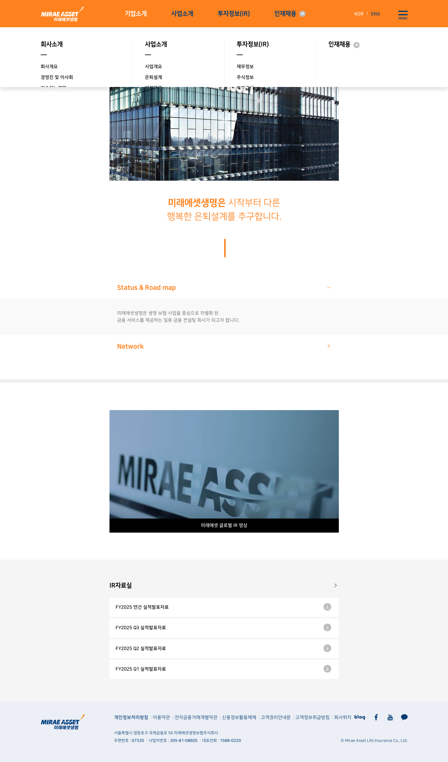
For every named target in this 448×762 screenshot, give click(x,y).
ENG (375, 14)
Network (224, 346)
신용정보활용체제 (239, 717)
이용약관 (161, 717)
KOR (359, 14)
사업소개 (182, 13)
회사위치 (342, 717)
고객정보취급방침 (312, 717)
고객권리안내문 (276, 717)
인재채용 (285, 13)
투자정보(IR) (234, 13)
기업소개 (136, 13)
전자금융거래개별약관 (196, 717)
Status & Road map (224, 287)
